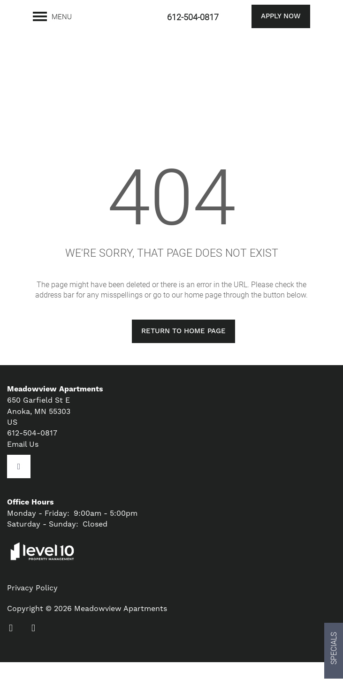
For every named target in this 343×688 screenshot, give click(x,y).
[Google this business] (18, 492)
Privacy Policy (32, 613)
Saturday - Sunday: (42, 549)
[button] (269, 16)
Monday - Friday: (38, 538)
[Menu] (52, 16)
